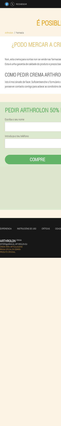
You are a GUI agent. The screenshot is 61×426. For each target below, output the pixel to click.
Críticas (46, 228)
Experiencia (6, 228)
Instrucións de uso (26, 228)
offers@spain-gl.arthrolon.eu (13, 244)
